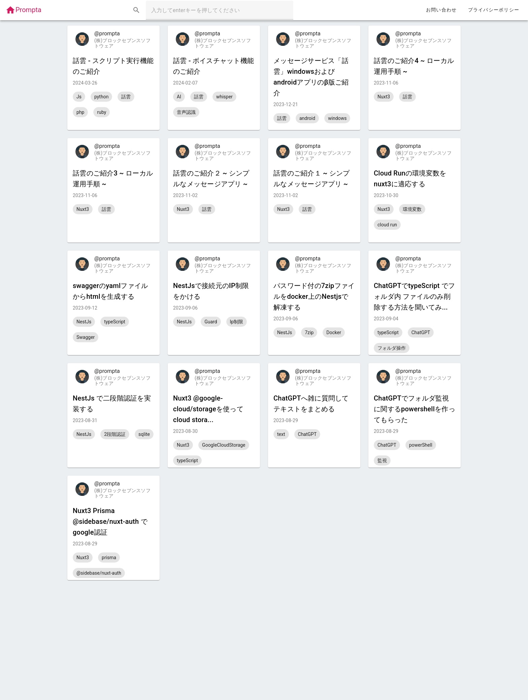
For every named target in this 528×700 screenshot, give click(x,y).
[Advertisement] (264, 627)
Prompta (23, 10)
